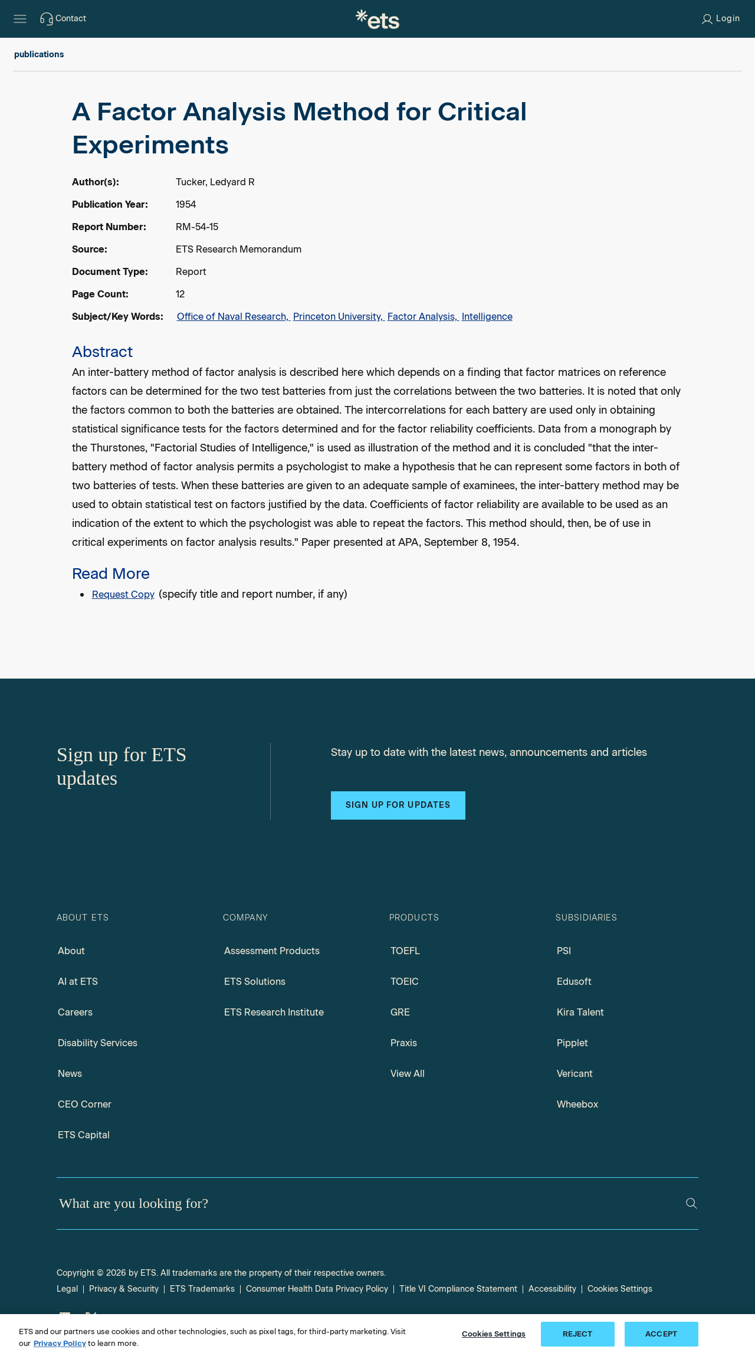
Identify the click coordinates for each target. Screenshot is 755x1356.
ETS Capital (84, 1135)
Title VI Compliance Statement (458, 1289)
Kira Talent (580, 1012)
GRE (400, 1012)
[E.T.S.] (377, 19)
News (70, 1073)
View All (407, 1073)
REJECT (578, 1333)
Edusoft (574, 981)
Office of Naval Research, (234, 316)
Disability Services (97, 1043)
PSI (564, 951)
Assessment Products (272, 951)
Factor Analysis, (423, 316)
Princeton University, (339, 316)
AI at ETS (78, 981)
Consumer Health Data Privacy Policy (317, 1289)
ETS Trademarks (202, 1289)
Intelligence (487, 316)
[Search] (691, 1203)
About (71, 951)
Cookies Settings (619, 1289)
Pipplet (572, 1043)
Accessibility (552, 1289)
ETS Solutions (254, 981)
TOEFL (405, 951)
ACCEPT (661, 1333)
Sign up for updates (398, 805)
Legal (67, 1289)
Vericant (575, 1073)
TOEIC (404, 981)
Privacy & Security (124, 1289)
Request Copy (123, 594)
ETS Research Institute (274, 1012)
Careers (75, 1012)
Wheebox (577, 1104)
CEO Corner (84, 1104)
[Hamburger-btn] (20, 19)
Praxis (403, 1043)
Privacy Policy (60, 1343)
